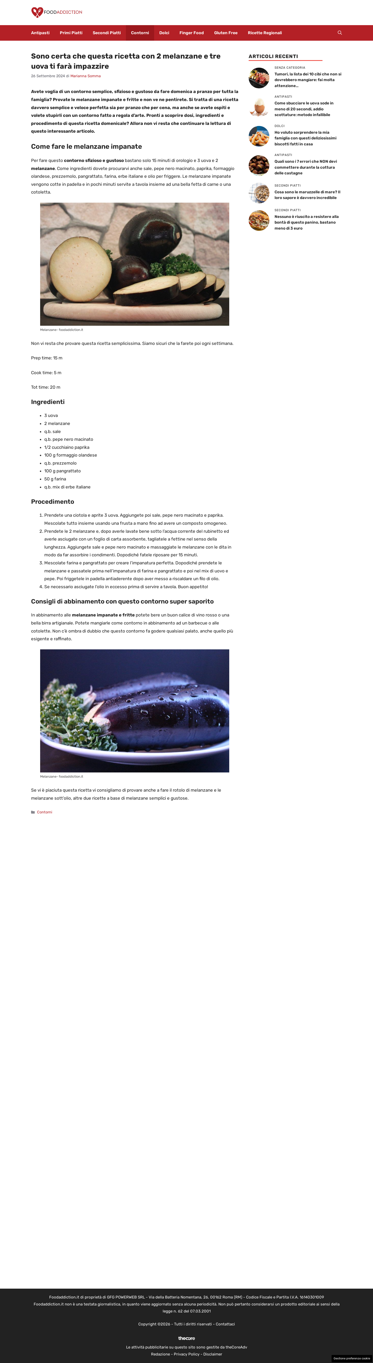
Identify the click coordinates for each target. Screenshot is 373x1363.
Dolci (164, 32)
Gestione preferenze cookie (352, 1358)
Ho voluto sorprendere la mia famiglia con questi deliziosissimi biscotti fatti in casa (305, 138)
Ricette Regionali (265, 32)
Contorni (140, 32)
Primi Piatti (71, 32)
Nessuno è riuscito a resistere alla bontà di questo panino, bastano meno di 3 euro (307, 222)
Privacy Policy (186, 1354)
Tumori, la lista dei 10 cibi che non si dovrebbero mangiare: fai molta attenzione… (308, 80)
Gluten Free (226, 32)
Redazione (160, 1354)
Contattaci (225, 1324)
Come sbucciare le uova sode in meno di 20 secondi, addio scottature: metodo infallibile (304, 109)
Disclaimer (212, 1354)
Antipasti (40, 32)
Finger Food (192, 32)
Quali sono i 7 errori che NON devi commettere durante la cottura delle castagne (306, 167)
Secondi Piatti (107, 32)
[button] (340, 33)
